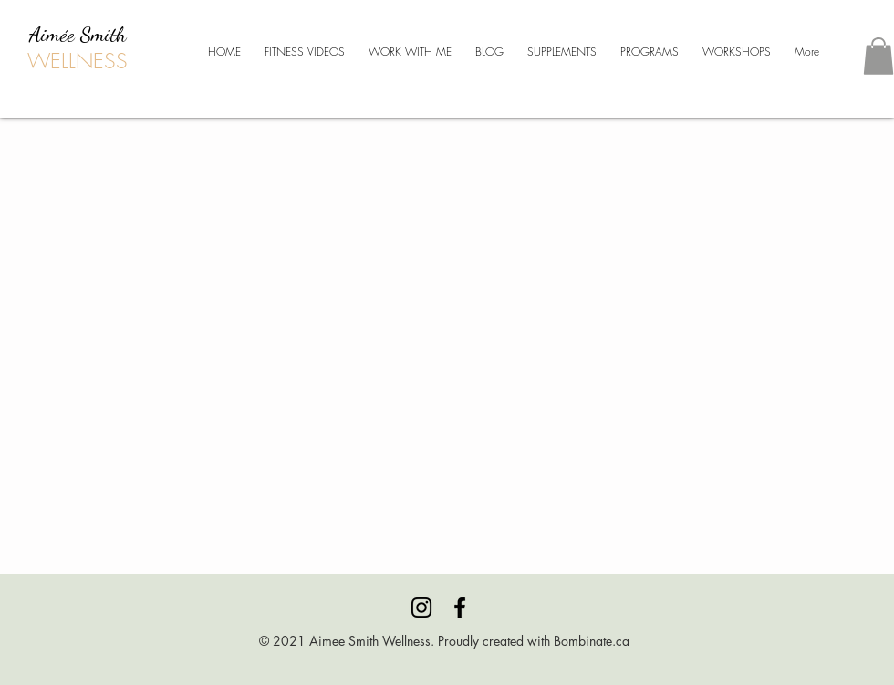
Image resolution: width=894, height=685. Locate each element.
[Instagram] (421, 607)
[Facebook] (459, 607)
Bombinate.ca (591, 640)
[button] (878, 56)
